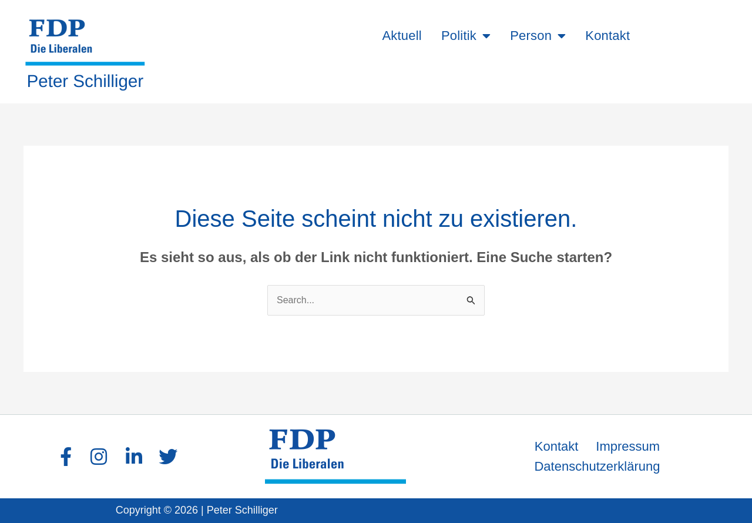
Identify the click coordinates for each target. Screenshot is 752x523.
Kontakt (607, 35)
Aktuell (401, 35)
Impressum (628, 446)
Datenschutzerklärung (597, 466)
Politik (466, 36)
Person (538, 36)
